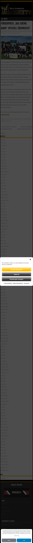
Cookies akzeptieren (17, 269)
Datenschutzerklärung (18, 283)
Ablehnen (16, 274)
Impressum (26, 283)
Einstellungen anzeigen (16, 279)
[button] (30, 259)
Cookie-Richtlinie (8, 283)
